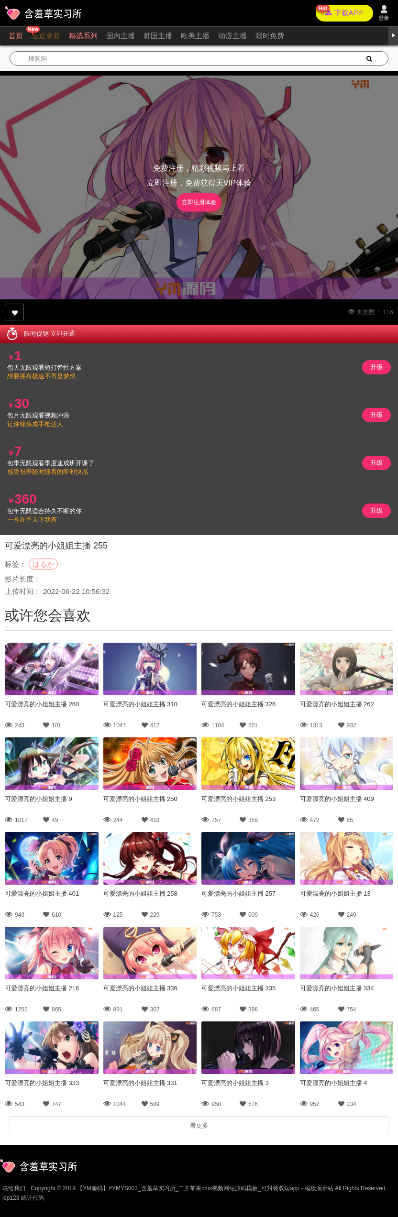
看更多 (199, 1125)
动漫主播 (232, 36)
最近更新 (46, 36)
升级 (376, 367)
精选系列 (83, 36)
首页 (16, 36)
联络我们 (13, 1188)
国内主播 (120, 36)
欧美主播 (195, 36)
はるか (43, 564)
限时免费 (269, 36)
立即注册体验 (199, 202)
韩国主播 (158, 36)
